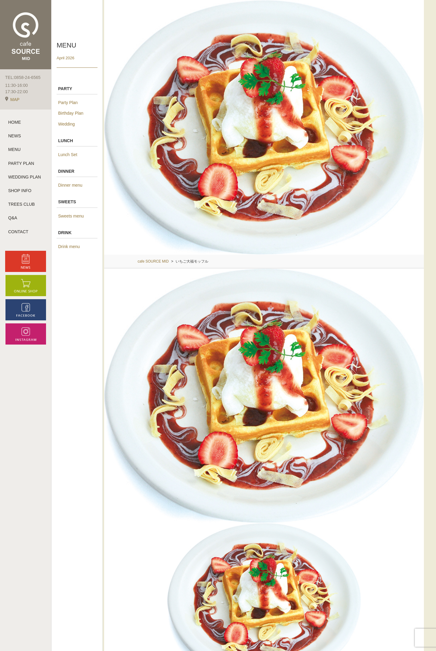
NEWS (14, 135)
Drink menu (69, 246)
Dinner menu (70, 185)
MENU (14, 149)
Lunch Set (67, 154)
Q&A (12, 217)
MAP (12, 99)
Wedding (66, 124)
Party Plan (68, 102)
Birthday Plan (70, 113)
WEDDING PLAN (24, 177)
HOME (14, 122)
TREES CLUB (21, 204)
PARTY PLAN (21, 163)
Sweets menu (71, 216)
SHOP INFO (19, 190)
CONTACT (18, 231)
